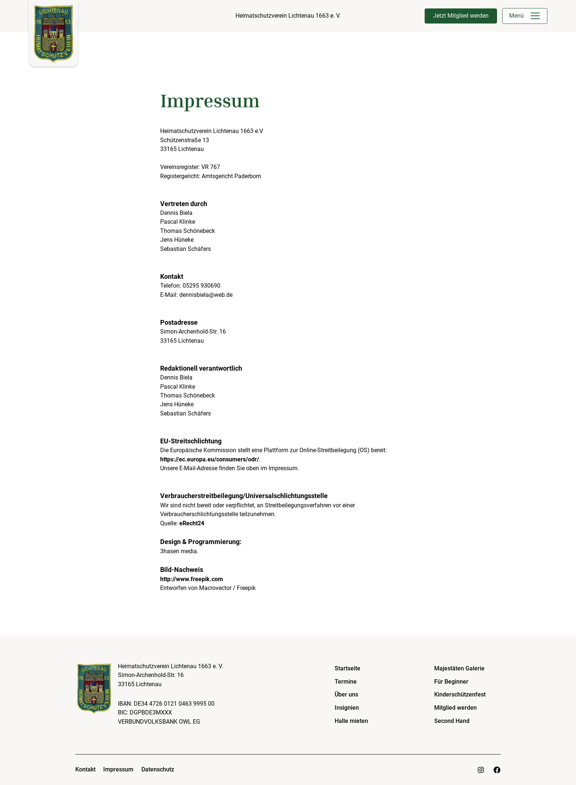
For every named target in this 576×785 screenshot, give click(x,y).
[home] (53, 33)
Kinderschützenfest (460, 694)
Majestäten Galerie (459, 668)
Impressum (118, 769)
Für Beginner (451, 681)
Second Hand (451, 720)
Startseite (347, 668)
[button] (535, 16)
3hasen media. (179, 551)
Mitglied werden (455, 707)
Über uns (346, 694)
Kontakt (85, 769)
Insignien (347, 707)
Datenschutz (157, 769)
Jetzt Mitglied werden (461, 15)
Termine (346, 681)
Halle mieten (351, 720)
